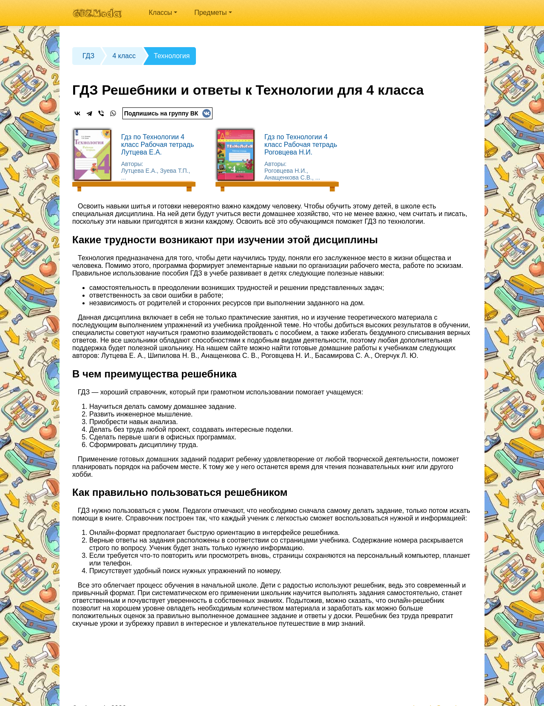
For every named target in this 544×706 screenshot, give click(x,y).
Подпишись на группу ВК (167, 113)
